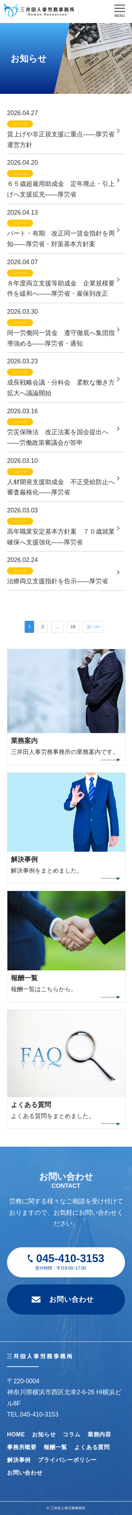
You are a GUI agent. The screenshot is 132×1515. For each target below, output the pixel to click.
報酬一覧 (55, 1447)
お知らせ (44, 1434)
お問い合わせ (71, 1299)
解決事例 (19, 1460)
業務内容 (99, 1434)
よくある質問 (92, 1447)
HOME (16, 1434)
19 (73, 626)
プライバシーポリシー (67, 1460)
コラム (71, 1434)
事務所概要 (22, 1447)
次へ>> (93, 626)
